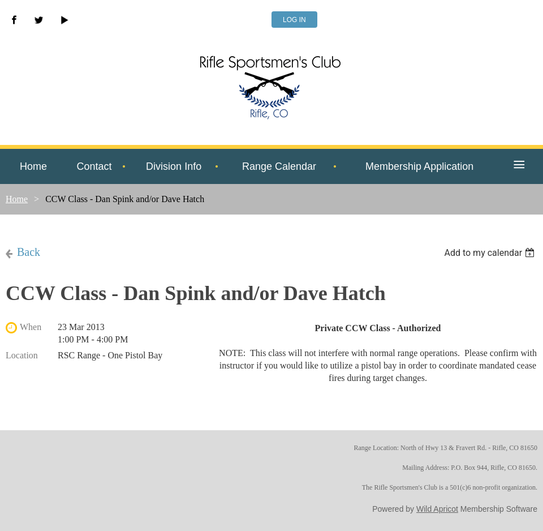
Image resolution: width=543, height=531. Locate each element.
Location (22, 355)
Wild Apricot (437, 508)
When (30, 327)
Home (17, 199)
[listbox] (490, 253)
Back (28, 252)
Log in (294, 20)
